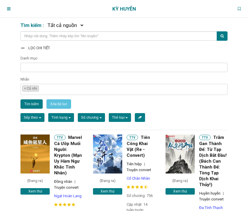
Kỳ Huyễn (124, 9)
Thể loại (120, 117)
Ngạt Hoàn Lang (68, 196)
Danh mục (28, 58)
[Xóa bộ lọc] (140, 117)
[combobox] (124, 67)
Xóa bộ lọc (58, 104)
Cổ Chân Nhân (138, 178)
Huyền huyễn (210, 193)
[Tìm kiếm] (222, 36)
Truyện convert (66, 187)
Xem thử (35, 191)
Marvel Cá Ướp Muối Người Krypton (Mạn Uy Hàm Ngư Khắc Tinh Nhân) (68, 155)
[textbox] (23, 66)
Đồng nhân (63, 181)
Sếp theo (32, 117)
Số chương (91, 117)
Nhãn (24, 79)
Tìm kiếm (31, 104)
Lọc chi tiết (39, 48)
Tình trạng (61, 117)
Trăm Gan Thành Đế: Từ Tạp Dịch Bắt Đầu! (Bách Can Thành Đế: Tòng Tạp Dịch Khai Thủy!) (213, 161)
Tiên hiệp (134, 164)
